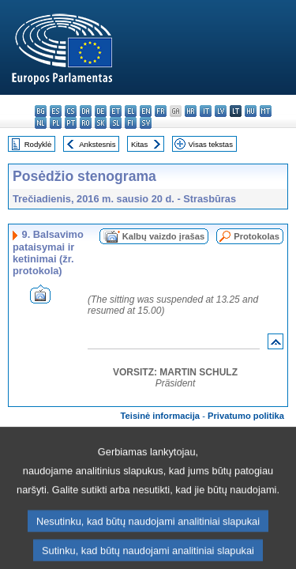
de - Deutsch (101, 111)
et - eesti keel (116, 111)
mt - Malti (266, 111)
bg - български (41, 111)
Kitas (139, 144)
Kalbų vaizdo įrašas (163, 236)
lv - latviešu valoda (221, 111)
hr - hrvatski (191, 111)
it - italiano (206, 111)
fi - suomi (131, 123)
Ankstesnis (97, 144)
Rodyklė (38, 144)
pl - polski (56, 123)
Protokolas (256, 236)
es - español (56, 111)
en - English (146, 111)
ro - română (86, 123)
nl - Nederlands (41, 123)
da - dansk (86, 111)
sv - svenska (146, 123)
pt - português (71, 123)
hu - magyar (251, 111)
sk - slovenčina (101, 123)
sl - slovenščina (116, 123)
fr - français (161, 111)
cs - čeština (71, 111)
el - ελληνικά (131, 111)
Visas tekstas (211, 144)
